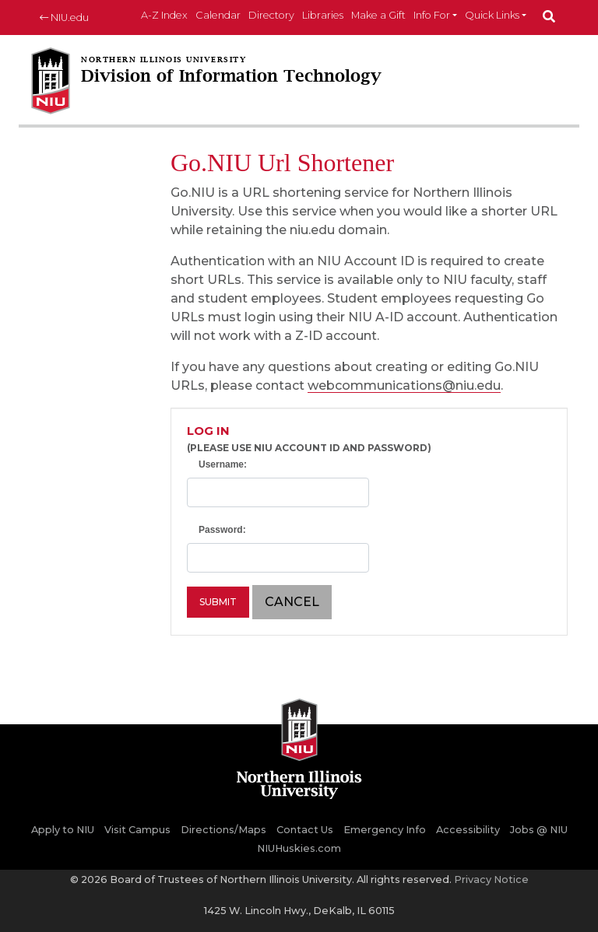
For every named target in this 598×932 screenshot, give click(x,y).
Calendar (218, 15)
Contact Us (304, 830)
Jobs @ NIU (539, 830)
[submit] (549, 17)
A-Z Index (164, 15)
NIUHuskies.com (299, 848)
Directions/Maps (223, 830)
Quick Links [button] (492, 15)
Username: (223, 464)
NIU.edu (64, 17)
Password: (222, 529)
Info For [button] (431, 15)
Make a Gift (378, 15)
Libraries (322, 15)
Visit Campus (137, 830)
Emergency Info (384, 830)
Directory (271, 15)
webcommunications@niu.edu (404, 385)
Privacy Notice (491, 879)
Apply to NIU (62, 830)
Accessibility (468, 830)
